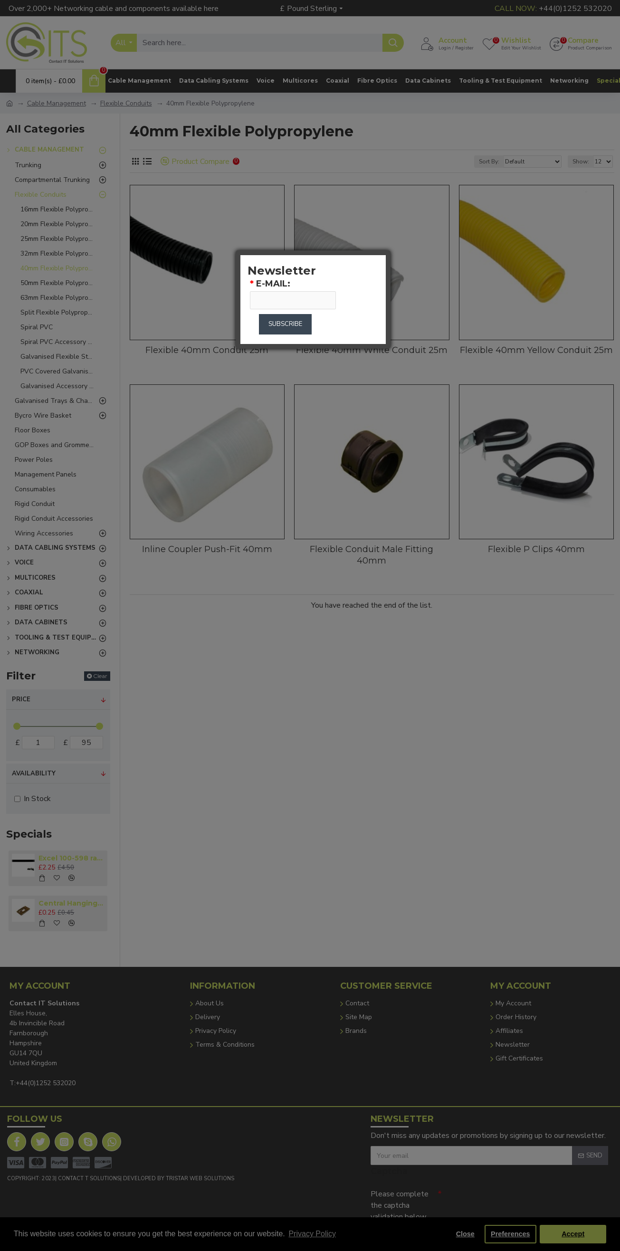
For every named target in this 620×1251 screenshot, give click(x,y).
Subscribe (285, 324)
